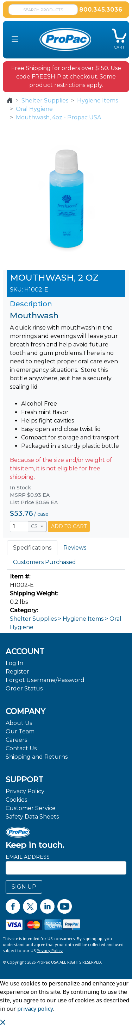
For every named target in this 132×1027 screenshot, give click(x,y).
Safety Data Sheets (32, 816)
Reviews (74, 547)
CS (35, 526)
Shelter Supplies (44, 100)
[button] (15, 39)
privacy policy (35, 1009)
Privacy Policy (25, 791)
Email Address (28, 857)
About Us (19, 723)
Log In (14, 663)
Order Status (24, 688)
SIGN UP (24, 886)
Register (17, 671)
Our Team (20, 731)
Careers (16, 740)
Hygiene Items (97, 100)
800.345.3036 (100, 9)
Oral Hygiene (34, 109)
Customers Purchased (44, 562)
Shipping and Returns (37, 756)
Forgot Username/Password (45, 680)
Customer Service (31, 808)
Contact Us (21, 748)
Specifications (32, 547)
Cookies (16, 799)
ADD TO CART (69, 526)
